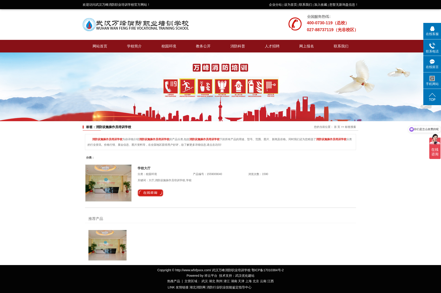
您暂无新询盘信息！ (343, 4)
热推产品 (173, 281)
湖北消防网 (197, 287)
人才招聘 (272, 46)
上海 (248, 281)
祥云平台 (210, 275)
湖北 (212, 281)
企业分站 (275, 4)
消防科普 (237, 46)
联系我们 (305, 4)
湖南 (234, 281)
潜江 (226, 281)
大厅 (151, 180)
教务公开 (203, 46)
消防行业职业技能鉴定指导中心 (229, 287)
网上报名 (306, 46)
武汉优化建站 (244, 275)
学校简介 (134, 46)
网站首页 (100, 46)
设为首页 (290, 4)
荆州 (219, 281)
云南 (263, 281)
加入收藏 (320, 4)
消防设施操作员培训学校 (170, 180)
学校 (189, 180)
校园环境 (168, 46)
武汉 (204, 281)
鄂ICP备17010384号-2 (268, 270)
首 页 (337, 127)
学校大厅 (144, 168)
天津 (241, 281)
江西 (270, 281)
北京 (256, 281)
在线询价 (150, 193)
